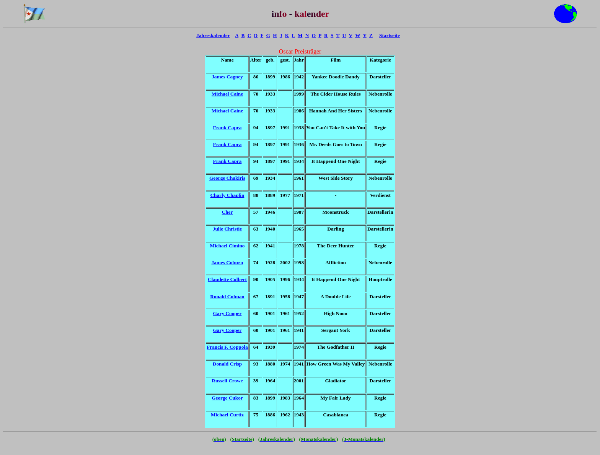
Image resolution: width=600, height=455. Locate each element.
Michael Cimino (227, 246)
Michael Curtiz (227, 415)
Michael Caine (227, 94)
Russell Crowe (227, 381)
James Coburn (227, 262)
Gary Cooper (227, 313)
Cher (227, 212)
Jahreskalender (213, 35)
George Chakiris (227, 178)
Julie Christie (227, 229)
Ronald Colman (227, 296)
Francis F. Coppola (227, 347)
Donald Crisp (227, 364)
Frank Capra (227, 127)
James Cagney (227, 77)
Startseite (389, 35)
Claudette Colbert (227, 279)
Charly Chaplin (227, 195)
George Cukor (227, 398)
